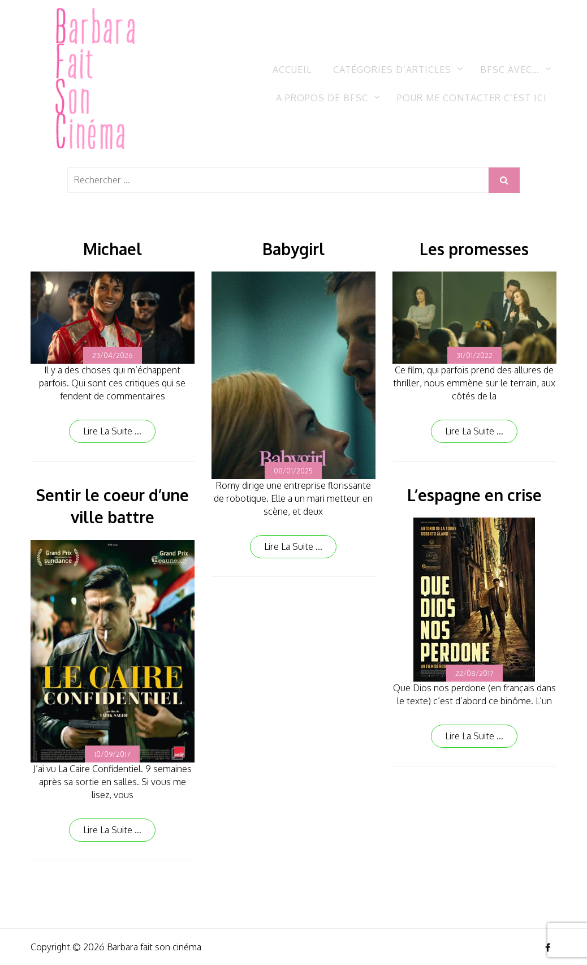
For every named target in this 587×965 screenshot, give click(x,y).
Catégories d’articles (392, 69)
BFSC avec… (509, 69)
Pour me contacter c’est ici (472, 98)
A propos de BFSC (322, 98)
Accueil (292, 69)
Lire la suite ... (112, 431)
